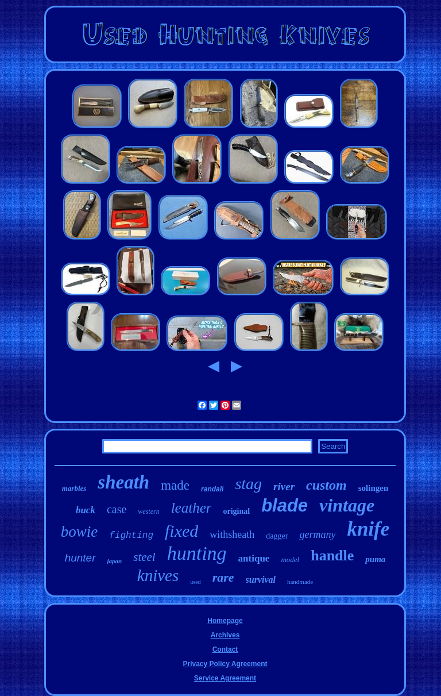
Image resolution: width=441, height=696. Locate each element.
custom (326, 485)
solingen (373, 488)
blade (284, 505)
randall (212, 489)
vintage (346, 505)
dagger (277, 536)
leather (191, 508)
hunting (197, 553)
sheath (123, 482)
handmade (300, 581)
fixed (181, 530)
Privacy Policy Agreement (225, 664)
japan (114, 560)
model (290, 559)
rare (223, 577)
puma (375, 559)
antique (254, 558)
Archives (225, 635)
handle (332, 555)
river (284, 486)
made (175, 485)
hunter (80, 558)
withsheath (232, 534)
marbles (74, 488)
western (148, 511)
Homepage (224, 621)
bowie (79, 531)
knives (158, 575)
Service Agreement (225, 678)
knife (368, 529)
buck (85, 510)
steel (144, 557)
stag (248, 484)
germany (317, 534)
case (116, 509)
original (236, 511)
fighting (131, 535)
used (195, 582)
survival (261, 580)
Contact (225, 649)
